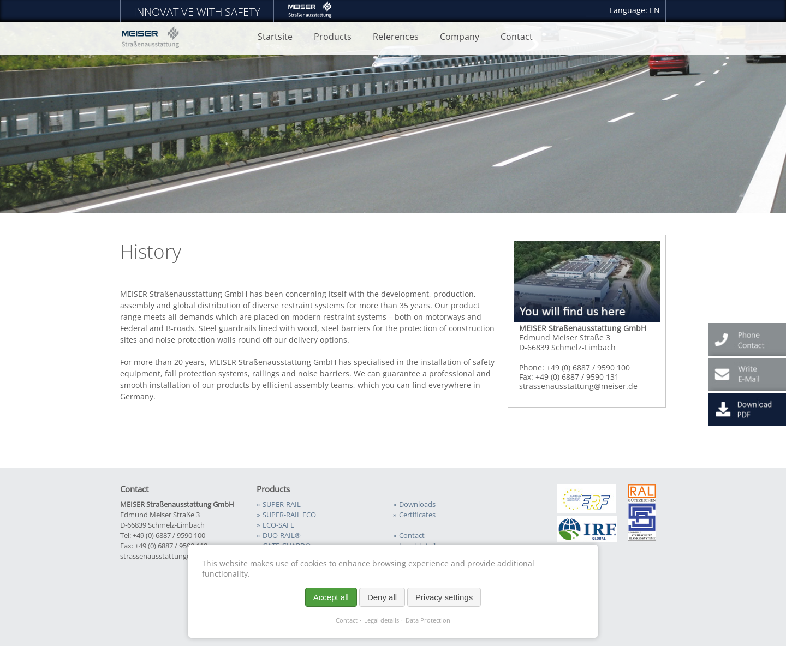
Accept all (331, 597)
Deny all (382, 597)
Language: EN (635, 10)
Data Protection (428, 620)
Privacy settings (444, 597)
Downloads (417, 504)
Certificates (417, 514)
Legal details (381, 620)
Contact (347, 620)
